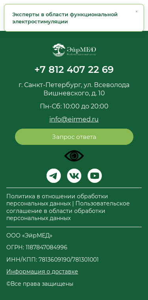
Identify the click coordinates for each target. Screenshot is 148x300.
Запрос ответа (74, 137)
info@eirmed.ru (74, 119)
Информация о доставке (42, 271)
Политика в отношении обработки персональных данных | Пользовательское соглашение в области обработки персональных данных (68, 207)
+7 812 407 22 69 (74, 69)
